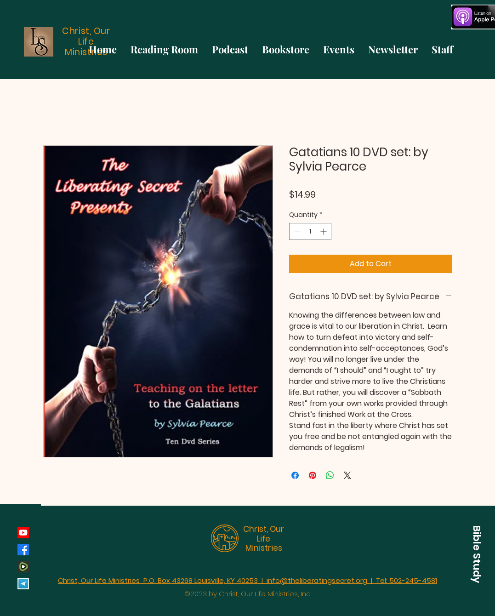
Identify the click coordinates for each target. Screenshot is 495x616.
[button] (476, 554)
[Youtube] (23, 532)
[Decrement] (296, 231)
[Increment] (324, 231)
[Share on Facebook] (295, 475)
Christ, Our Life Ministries (263, 538)
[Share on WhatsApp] (330, 475)
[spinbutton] (310, 231)
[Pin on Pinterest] (312, 475)
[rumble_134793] (23, 566)
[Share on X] (347, 475)
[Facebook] (23, 549)
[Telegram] (23, 583)
